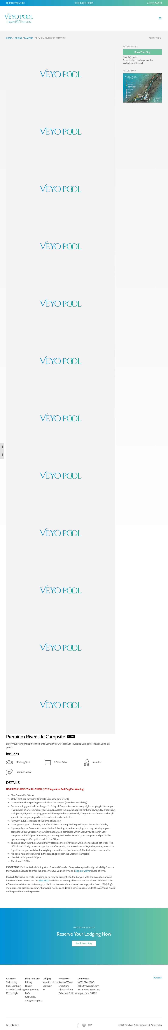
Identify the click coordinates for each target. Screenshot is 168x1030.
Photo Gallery (66, 989)
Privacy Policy (156, 1025)
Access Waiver (154, 3)
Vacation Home (50, 982)
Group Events (32, 989)
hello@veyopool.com (88, 985)
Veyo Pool (158, 978)
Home (9, 38)
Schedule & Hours (84, 3)
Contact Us (83, 978)
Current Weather (15, 3)
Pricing (28, 982)
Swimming (11, 982)
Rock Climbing (13, 985)
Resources (64, 978)
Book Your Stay (142, 52)
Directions (64, 985)
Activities (11, 978)
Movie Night (12, 993)
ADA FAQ (43, 880)
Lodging (18, 38)
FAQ (27, 993)
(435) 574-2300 (86, 982)
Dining (28, 985)
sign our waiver (83, 870)
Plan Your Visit (32, 978)
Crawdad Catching (15, 989)
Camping (28, 38)
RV (44, 989)
